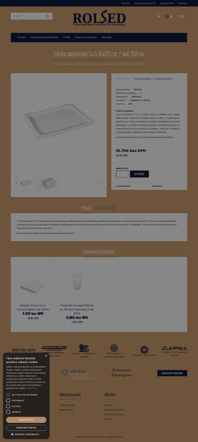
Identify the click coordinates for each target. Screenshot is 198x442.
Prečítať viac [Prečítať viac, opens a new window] (31, 388)
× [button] (46, 356)
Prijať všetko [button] (26, 419)
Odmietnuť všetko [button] (26, 427)
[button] (26, 434)
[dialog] (99, 221)
